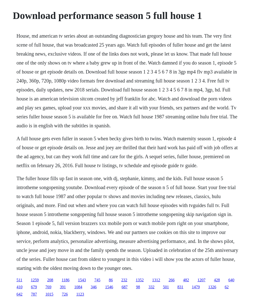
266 (172, 280)
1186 (65, 280)
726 (65, 294)
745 (97, 280)
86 (111, 280)
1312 (156, 280)
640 (231, 280)
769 (48, 287)
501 (166, 287)
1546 (109, 287)
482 (186, 280)
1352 (140, 280)
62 (227, 287)
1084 (78, 287)
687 (125, 287)
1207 (201, 280)
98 (138, 287)
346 (94, 287)
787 (34, 294)
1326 (212, 287)
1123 (80, 294)
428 (217, 280)
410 (19, 287)
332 (151, 287)
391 (63, 287)
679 (34, 287)
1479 (196, 287)
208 (50, 280)
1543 (82, 280)
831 (180, 287)
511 (19, 280)
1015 (49, 294)
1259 (35, 280)
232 (124, 280)
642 (19, 294)
